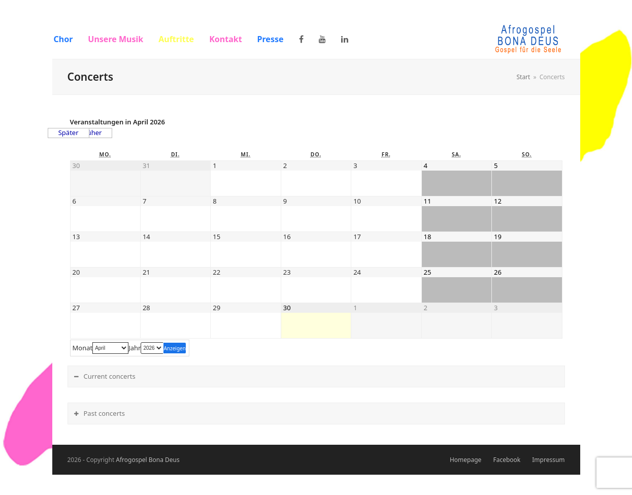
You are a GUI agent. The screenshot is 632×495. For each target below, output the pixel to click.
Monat (83, 348)
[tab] (316, 376)
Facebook (506, 459)
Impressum (548, 459)
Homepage (465, 459)
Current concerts (110, 376)
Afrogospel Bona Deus (147, 459)
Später (68, 132)
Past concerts (104, 413)
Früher (91, 132)
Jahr (134, 348)
